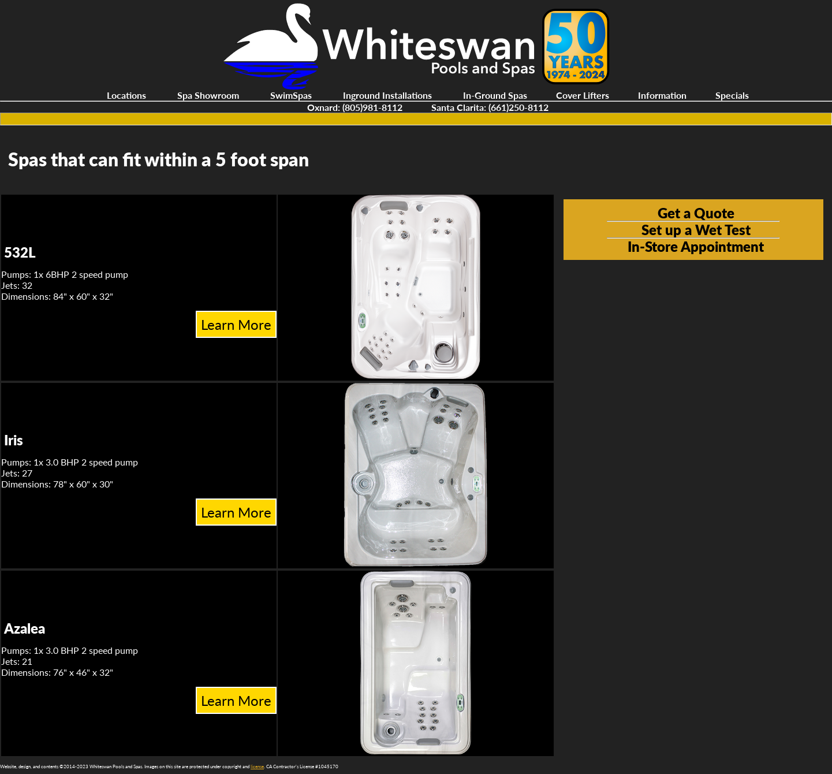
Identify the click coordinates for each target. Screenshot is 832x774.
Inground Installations (387, 95)
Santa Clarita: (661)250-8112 (490, 107)
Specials (732, 95)
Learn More (236, 324)
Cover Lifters (582, 95)
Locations (126, 95)
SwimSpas (291, 95)
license (257, 766)
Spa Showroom (208, 95)
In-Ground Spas (495, 95)
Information (662, 95)
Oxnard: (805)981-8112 (354, 107)
